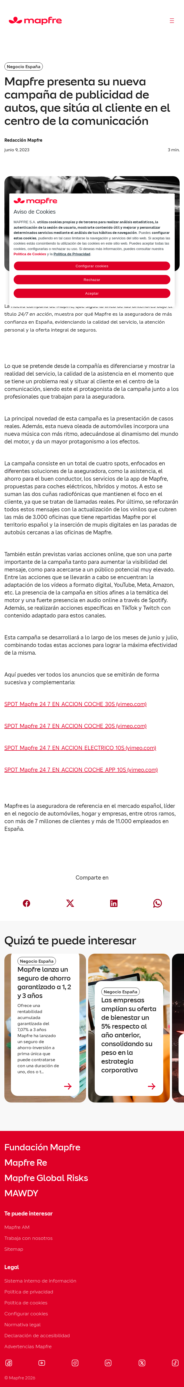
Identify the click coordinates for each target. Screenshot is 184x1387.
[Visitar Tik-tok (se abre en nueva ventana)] (175, 1363)
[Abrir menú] (172, 21)
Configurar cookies (26, 1313)
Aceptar (92, 293)
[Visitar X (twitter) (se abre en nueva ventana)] (141, 1363)
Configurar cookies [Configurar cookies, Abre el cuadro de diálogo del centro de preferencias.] (92, 266)
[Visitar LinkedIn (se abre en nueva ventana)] (108, 1363)
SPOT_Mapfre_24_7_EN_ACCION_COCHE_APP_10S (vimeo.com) (81, 769)
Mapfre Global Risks (46, 1178)
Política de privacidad (28, 1292)
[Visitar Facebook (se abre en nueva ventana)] (8, 1363)
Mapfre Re (25, 1162)
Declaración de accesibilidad (37, 1335)
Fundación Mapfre (42, 1147)
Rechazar (92, 280)
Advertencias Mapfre (28, 1346)
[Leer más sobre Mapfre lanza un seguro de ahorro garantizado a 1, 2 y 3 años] (45, 1086)
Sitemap (13, 1249)
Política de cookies (26, 1302)
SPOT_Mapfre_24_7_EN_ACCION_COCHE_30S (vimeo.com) (75, 704)
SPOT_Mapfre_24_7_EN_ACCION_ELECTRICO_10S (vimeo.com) (80, 747)
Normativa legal (22, 1324)
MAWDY (21, 1193)
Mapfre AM (16, 1227)
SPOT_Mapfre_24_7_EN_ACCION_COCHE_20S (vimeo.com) (75, 726)
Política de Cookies (30, 254)
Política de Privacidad (72, 254)
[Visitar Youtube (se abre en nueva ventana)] (41, 1363)
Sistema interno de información (40, 1281)
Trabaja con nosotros (28, 1238)
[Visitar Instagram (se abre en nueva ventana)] (75, 1363)
